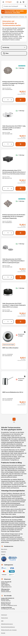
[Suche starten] (25, 6)
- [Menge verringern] (4, 99)
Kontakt (3, 554)
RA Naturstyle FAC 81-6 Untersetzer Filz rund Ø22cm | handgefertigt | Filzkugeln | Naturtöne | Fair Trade (13, 83)
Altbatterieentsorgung (7, 624)
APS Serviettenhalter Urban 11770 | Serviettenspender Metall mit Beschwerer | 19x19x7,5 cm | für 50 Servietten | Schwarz (14, 172)
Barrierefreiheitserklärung (8, 627)
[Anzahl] (8, 99)
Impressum (4, 614)
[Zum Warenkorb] (24, 2)
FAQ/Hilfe (3, 551)
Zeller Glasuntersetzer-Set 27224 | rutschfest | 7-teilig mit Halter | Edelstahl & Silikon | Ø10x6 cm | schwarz (14, 305)
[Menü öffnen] (3, 2)
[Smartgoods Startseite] (8, 2)
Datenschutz (4, 617)
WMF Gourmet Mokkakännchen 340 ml (12, 392)
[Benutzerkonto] (20, 2)
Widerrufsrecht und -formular (9, 630)
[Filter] (14, 53)
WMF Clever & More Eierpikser (10, 347)
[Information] (17, 2)
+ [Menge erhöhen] (11, 99)
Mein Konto (4, 549)
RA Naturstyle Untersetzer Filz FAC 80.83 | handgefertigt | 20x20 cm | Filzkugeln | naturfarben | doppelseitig (13, 216)
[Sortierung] (14, 47)
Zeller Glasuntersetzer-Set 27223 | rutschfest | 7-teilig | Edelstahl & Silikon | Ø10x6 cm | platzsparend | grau (13, 260)
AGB (2, 621)
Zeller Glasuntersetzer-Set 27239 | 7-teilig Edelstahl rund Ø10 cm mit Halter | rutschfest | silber (13, 127)
